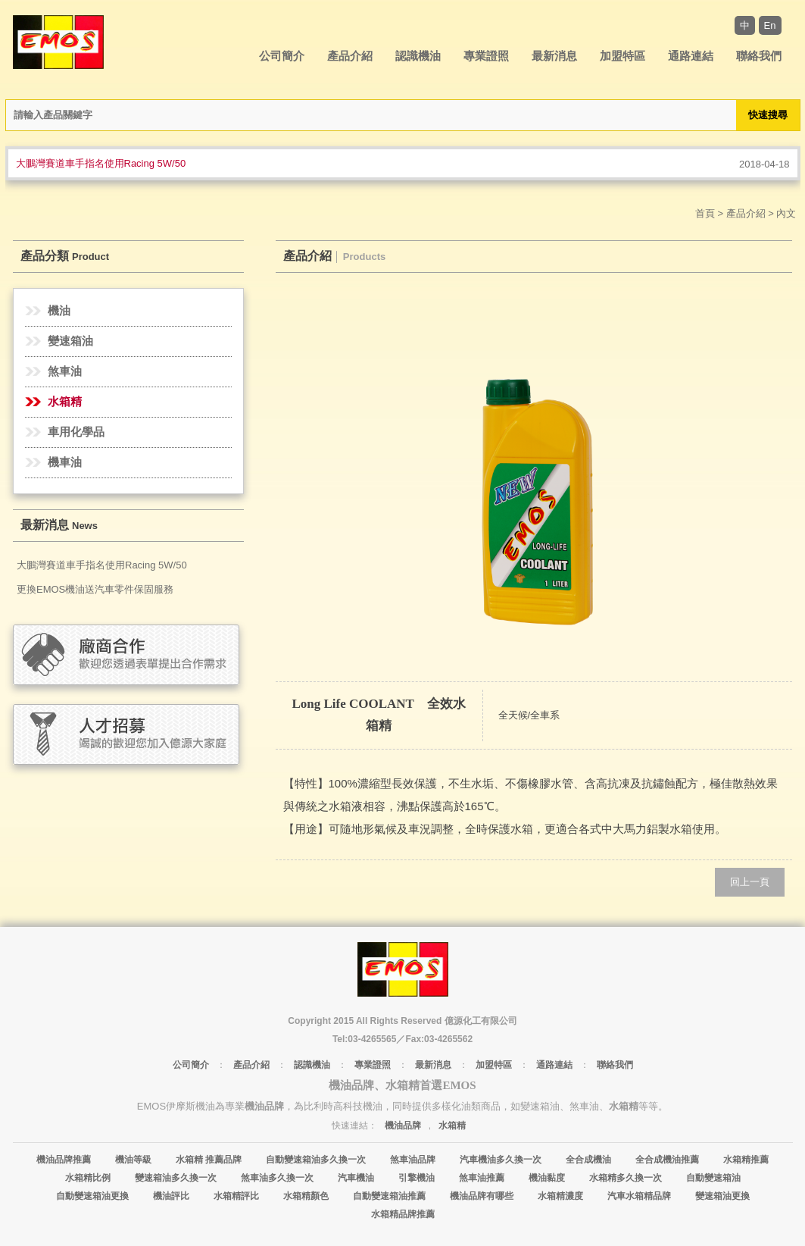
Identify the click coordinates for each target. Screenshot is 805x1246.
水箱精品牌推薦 (403, 1214)
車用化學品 (76, 432)
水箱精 (65, 402)
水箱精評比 (236, 1196)
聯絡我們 (759, 56)
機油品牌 (403, 1125)
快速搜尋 (768, 115)
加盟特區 (622, 56)
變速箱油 (70, 341)
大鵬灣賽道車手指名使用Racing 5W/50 (102, 565)
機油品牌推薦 (63, 1159)
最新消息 (554, 56)
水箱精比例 (88, 1177)
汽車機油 (356, 1177)
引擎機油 (416, 1177)
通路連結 (690, 56)
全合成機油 (588, 1159)
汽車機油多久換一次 (500, 1159)
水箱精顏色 (306, 1196)
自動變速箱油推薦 (389, 1196)
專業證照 (486, 56)
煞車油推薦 (481, 1177)
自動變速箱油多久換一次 (316, 1159)
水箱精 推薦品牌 (209, 1159)
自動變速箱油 (713, 1177)
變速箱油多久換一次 (176, 1177)
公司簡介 (281, 56)
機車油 (65, 462)
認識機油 (418, 56)
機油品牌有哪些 (481, 1196)
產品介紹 (350, 56)
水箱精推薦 (746, 1159)
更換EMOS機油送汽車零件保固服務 (95, 589)
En (770, 25)
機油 (59, 311)
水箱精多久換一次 (625, 1177)
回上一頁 (749, 882)
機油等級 (133, 1159)
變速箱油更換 (722, 1196)
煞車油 (65, 371)
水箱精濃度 (560, 1196)
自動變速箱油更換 (92, 1196)
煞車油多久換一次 (277, 1177)
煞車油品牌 (412, 1159)
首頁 (705, 213)
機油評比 (171, 1196)
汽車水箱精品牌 (639, 1196)
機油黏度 (547, 1177)
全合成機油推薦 (667, 1159)
